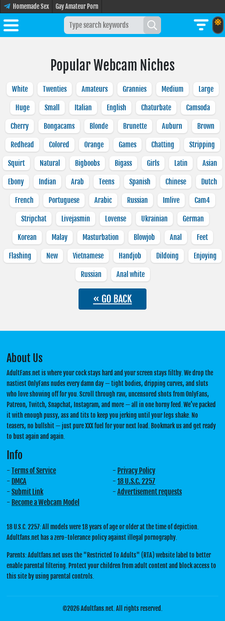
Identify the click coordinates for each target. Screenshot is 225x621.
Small (52, 107)
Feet (202, 237)
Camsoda (198, 107)
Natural (50, 163)
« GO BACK (112, 298)
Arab (77, 181)
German (193, 218)
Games (127, 144)
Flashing (20, 255)
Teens (106, 181)
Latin (181, 163)
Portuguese (64, 200)
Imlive (171, 200)
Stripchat (33, 218)
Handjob (130, 255)
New (52, 255)
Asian (209, 163)
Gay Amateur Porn (77, 6)
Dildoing (167, 255)
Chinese (175, 181)
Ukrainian (154, 218)
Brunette (135, 126)
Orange (94, 144)
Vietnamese (88, 255)
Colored (59, 144)
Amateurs (95, 89)
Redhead (22, 144)
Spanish (139, 181)
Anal (176, 237)
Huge (22, 107)
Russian (137, 200)
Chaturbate (156, 107)
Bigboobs (87, 163)
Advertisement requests (149, 491)
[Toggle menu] (11, 26)
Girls (153, 163)
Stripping (202, 144)
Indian (47, 181)
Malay (60, 237)
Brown (205, 126)
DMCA (18, 481)
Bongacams (59, 126)
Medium (172, 89)
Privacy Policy (136, 470)
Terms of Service (33, 470)
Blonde (99, 126)
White (20, 89)
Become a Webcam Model (45, 502)
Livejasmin (75, 218)
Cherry (20, 126)
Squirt (16, 163)
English (116, 107)
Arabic (103, 200)
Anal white (130, 274)
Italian (83, 107)
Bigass (123, 163)
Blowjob (144, 237)
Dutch (209, 181)
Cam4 (202, 200)
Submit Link (27, 491)
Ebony (16, 181)
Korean (27, 237)
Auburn (172, 126)
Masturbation (100, 237)
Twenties (55, 89)
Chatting (162, 144)
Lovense (115, 218)
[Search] (152, 25)
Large (206, 89)
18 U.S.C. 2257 (136, 481)
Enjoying (205, 255)
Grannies (134, 89)
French (24, 200)
